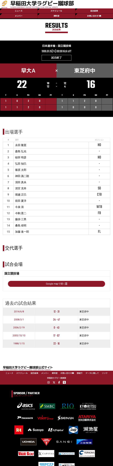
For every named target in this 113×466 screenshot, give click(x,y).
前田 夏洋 (20, 200)
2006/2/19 (19, 327)
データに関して (92, 373)
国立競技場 (64, 46)
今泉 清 (19, 207)
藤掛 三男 (20, 219)
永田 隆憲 (20, 145)
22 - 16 (56, 343)
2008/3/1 (19, 319)
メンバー (19, 16)
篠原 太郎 (20, 169)
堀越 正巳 (20, 194)
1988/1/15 (19, 343)
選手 (17, 140)
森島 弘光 (20, 151)
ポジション (99, 140)
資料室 (56, 16)
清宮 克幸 (20, 188)
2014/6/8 (19, 311)
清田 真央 (20, 182)
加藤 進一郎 (22, 231)
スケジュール (56, 10)
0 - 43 (56, 327)
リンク (105, 373)
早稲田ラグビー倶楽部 (56, 378)
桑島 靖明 (20, 225)
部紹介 (80, 373)
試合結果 (94, 10)
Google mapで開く (56, 283)
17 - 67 (56, 335)
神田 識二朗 (22, 176)
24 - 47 (56, 319)
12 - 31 (56, 311)
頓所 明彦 (20, 157)
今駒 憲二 (20, 213)
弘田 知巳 (20, 163)
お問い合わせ (94, 16)
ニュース (19, 10)
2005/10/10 (19, 335)
